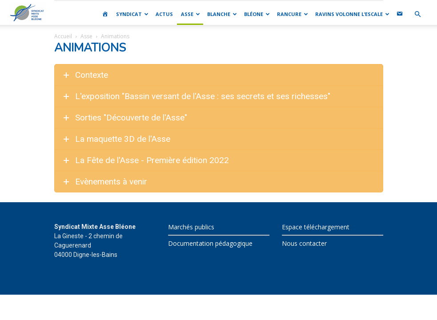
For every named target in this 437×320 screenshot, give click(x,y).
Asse (86, 36)
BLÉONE (257, 14)
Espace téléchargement (315, 227)
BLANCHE (222, 14)
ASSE (190, 14)
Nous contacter (304, 243)
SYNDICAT (132, 14)
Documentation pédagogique (210, 243)
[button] (417, 14)
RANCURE (292, 14)
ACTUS (164, 14)
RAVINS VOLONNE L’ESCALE (352, 14)
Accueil (63, 36)
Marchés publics (191, 227)
